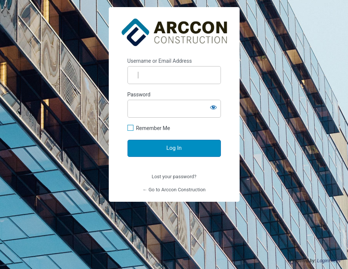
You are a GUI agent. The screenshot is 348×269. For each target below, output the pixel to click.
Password (139, 95)
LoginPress (329, 260)
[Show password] (213, 107)
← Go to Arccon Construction (174, 189)
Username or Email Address (159, 61)
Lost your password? (174, 176)
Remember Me (153, 128)
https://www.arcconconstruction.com (174, 32)
